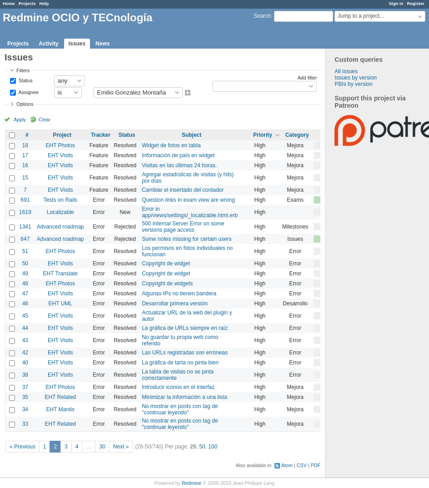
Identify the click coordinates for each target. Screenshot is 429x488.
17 (25, 155)
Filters (23, 70)
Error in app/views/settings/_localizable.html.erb (190, 212)
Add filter (307, 77)
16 (25, 165)
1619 (25, 212)
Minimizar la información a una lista (184, 397)
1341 (25, 227)
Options (24, 104)
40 (25, 362)
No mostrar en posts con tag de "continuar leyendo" (180, 409)
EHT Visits (60, 155)
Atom (287, 465)
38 (25, 375)
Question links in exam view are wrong (188, 200)
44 (25, 328)
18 (25, 145)
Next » (121, 446)
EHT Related (60, 397)
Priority (262, 135)
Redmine (191, 483)
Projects (27, 3)
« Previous (22, 446)
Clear (44, 119)
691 (25, 200)
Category (297, 135)
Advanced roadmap (60, 227)
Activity (48, 43)
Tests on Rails (60, 200)
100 (212, 446)
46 (25, 303)
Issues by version (355, 78)
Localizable (60, 212)
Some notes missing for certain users (186, 239)
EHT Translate (60, 273)
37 (25, 387)
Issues (77, 43)
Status (25, 80)
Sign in (396, 3)
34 (25, 409)
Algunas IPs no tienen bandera (179, 293)
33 (25, 424)
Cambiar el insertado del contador (183, 190)
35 (25, 397)
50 (25, 263)
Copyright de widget (166, 263)
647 (25, 239)
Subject (191, 135)
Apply (20, 119)
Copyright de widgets (167, 283)
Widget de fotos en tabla (171, 145)
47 (25, 293)
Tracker (100, 135)
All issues (346, 71)
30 (102, 446)
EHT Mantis (60, 409)
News (102, 43)
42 (25, 352)
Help (44, 3)
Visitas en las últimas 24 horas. (179, 165)
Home (9, 3)
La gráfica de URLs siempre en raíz (185, 328)
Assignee (28, 92)
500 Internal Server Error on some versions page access (183, 226)
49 (25, 273)
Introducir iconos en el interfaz (178, 387)
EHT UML (60, 303)
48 (25, 283)
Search (262, 16)
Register (415, 3)
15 (25, 177)
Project (62, 135)
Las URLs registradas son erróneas (185, 352)
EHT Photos (60, 145)
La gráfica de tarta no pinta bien (180, 362)
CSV (302, 465)
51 (25, 251)
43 (25, 340)
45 (25, 316)
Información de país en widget (178, 155)
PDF (316, 465)
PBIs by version (353, 84)
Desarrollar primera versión (175, 303)
